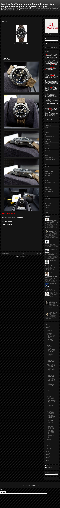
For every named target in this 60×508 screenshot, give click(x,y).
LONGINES (47, 175)
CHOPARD (47, 148)
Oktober (48, 331)
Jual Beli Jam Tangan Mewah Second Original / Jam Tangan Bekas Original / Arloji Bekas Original (27, 5)
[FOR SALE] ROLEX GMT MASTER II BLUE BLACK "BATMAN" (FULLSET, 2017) (53, 241)
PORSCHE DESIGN (48, 191)
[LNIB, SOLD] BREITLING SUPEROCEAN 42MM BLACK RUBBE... (51, 365)
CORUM (46, 152)
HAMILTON (47, 166)
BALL (46, 134)
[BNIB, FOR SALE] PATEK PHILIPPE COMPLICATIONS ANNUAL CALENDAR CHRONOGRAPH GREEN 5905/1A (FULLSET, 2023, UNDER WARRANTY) (51, 263)
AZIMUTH (46, 132)
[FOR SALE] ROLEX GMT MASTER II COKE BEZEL (51, 358)
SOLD (46, 200)
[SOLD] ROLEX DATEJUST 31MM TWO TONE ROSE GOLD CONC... (51, 336)
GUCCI (46, 164)
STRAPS (46, 201)
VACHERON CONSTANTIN (49, 210)
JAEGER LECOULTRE (49, 171)
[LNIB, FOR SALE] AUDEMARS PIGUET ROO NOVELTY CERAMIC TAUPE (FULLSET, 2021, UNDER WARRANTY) (51, 304)
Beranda (22, 253)
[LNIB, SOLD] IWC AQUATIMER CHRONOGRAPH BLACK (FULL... (50, 346)
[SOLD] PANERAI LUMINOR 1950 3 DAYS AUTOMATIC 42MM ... (50, 413)
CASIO (46, 146)
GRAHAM (46, 162)
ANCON (46, 127)
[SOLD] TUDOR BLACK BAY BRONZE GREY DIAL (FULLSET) (53, 313)
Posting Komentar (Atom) (23, 256)
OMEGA (46, 180)
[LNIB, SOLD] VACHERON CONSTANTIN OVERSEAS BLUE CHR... (50, 389)
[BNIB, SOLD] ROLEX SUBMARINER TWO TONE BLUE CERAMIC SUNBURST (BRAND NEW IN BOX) (53, 285)
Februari (48, 448)
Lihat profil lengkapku (48, 468)
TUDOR (46, 205)
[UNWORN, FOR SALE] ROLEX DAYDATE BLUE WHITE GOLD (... (51, 376)
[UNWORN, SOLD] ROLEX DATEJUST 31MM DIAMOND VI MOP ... (50, 423)
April (48, 445)
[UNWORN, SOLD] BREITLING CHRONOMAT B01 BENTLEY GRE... (50, 384)
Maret (48, 446)
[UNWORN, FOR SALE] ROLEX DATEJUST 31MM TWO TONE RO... (51, 361)
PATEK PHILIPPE (48, 189)
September (49, 333)
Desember (49, 328)
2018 (47, 454)
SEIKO (46, 196)
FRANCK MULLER (48, 157)
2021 (47, 327)
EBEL (46, 155)
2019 (47, 453)
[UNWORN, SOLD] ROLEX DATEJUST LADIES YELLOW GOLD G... (50, 405)
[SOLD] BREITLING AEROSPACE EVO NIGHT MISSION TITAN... (50, 436)
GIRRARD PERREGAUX (49, 161)
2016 (47, 457)
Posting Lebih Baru (5, 253)
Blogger (37, 485)
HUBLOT (46, 168)
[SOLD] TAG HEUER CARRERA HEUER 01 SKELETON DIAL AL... (51, 419)
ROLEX (46, 194)
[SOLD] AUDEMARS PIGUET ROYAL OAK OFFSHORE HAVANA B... (51, 380)
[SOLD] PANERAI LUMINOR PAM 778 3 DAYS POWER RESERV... (51, 354)
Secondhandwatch (49, 467)
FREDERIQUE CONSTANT (49, 159)
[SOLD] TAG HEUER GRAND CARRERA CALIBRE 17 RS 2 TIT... (51, 373)
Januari (48, 449)
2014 (47, 460)
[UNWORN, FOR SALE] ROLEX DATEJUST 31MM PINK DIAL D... (51, 409)
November (49, 330)
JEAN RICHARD (47, 173)
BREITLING (47, 141)
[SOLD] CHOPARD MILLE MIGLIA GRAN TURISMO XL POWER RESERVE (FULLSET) (53, 294)
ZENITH (46, 212)
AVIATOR (46, 130)
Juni (48, 442)
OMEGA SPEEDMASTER (49, 184)
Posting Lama (38, 253)
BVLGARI (46, 143)
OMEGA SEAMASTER (49, 182)
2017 (47, 456)
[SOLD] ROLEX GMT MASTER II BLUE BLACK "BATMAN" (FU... (50, 398)
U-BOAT (46, 207)
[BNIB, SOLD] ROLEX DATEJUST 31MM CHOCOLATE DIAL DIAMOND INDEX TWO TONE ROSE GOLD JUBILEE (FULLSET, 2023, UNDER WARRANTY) (51, 275)
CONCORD (47, 150)
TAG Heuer (47, 203)
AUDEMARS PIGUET (48, 129)
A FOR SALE (47, 125)
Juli (47, 440)
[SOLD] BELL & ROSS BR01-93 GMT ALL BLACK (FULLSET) (50, 339)
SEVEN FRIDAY (47, 198)
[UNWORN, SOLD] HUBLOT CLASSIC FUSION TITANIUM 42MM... (50, 432)
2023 (47, 324)
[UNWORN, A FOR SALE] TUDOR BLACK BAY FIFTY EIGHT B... (51, 350)
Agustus (48, 439)
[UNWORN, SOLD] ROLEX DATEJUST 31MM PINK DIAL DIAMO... (50, 428)
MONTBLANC (47, 178)
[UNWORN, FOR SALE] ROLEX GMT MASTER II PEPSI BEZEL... (51, 343)
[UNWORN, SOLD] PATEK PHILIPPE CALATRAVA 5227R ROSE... (51, 401)
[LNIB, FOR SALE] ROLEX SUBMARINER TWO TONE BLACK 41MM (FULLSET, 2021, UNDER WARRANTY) (53, 231)
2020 (47, 451)
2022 (47, 326)
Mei (47, 443)
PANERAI (46, 187)
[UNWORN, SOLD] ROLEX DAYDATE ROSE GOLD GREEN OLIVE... (51, 369)
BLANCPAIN (47, 139)
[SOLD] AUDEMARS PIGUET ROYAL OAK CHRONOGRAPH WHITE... (51, 393)
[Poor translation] (4, 492)
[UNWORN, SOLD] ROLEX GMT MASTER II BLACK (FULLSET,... (51, 416)
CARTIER (46, 145)
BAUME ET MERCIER (48, 136)
